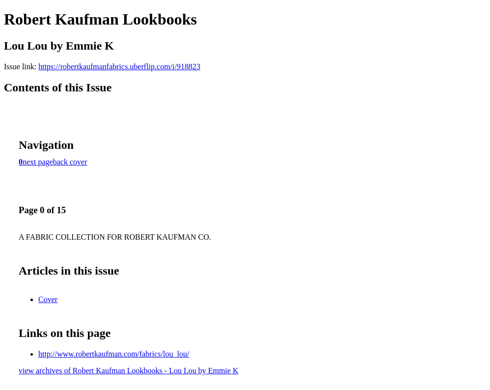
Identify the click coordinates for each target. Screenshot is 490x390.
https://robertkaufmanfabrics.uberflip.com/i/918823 (119, 66)
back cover (70, 162)
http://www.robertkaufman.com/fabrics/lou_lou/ (113, 354)
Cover (47, 299)
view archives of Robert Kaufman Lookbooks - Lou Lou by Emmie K (128, 370)
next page (38, 162)
